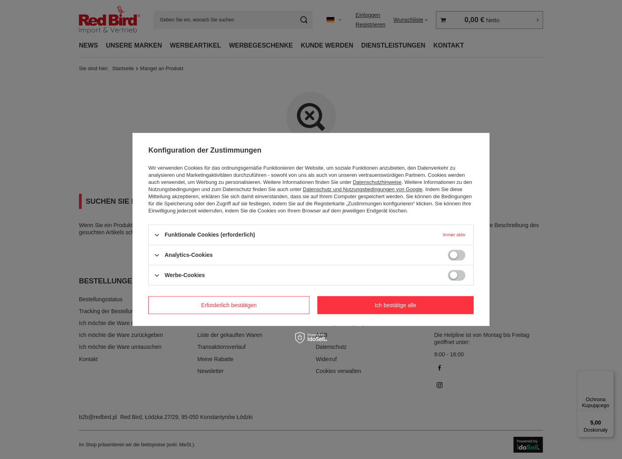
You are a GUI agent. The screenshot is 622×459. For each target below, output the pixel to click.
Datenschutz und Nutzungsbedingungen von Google (362, 189)
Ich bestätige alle (395, 305)
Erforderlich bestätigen (229, 305)
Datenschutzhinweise (377, 182)
